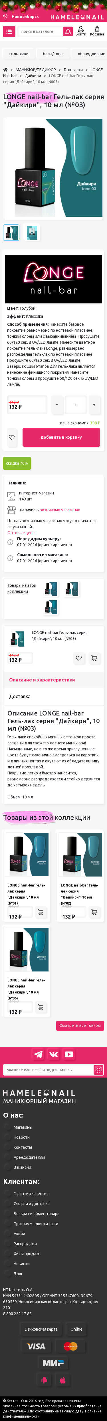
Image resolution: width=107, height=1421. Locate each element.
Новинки (22, 1263)
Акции (19, 1233)
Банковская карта (41, 1329)
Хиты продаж (26, 1253)
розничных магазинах (60, 510)
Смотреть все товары (80, 1025)
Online (76, 1329)
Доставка (20, 696)
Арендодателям (29, 1157)
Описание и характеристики (42, 679)
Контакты (23, 1147)
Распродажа (25, 1243)
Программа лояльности (36, 1223)
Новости (22, 1137)
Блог (18, 1273)
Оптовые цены (21, 532)
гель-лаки (19, 53)
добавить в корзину (61, 437)
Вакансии (22, 1167)
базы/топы (53, 53)
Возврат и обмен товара (36, 1213)
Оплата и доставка (32, 1203)
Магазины (23, 1127)
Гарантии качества (31, 1193)
